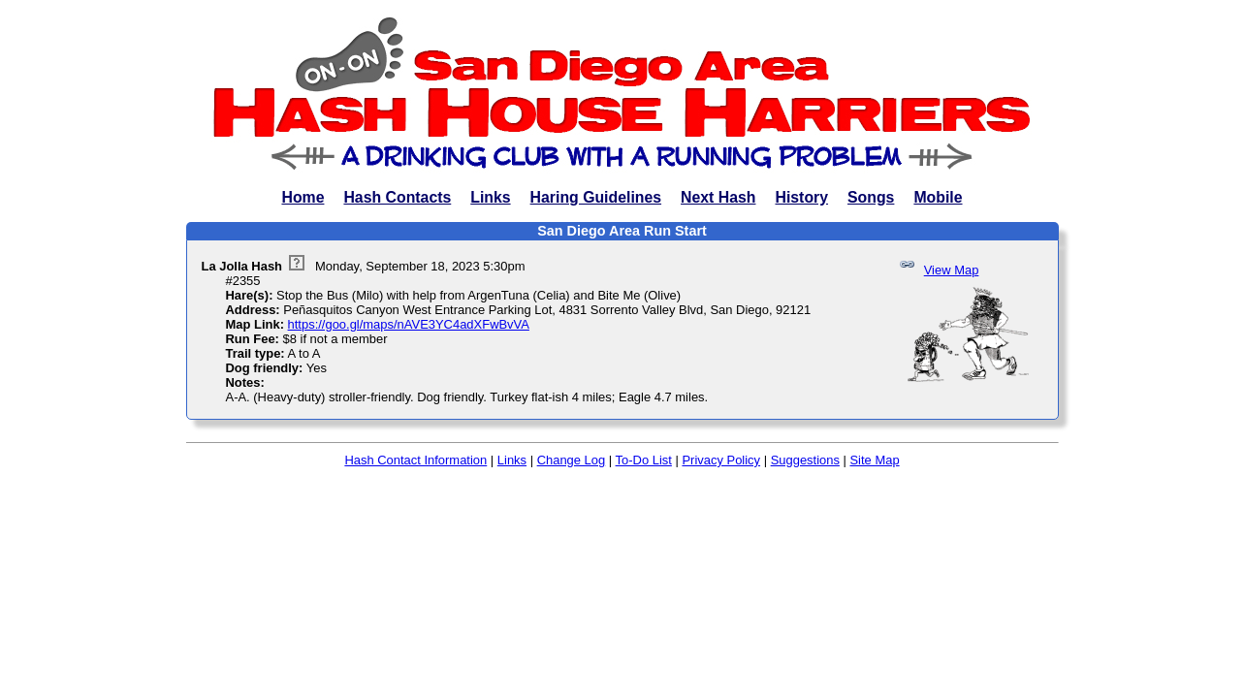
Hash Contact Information (415, 460)
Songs (870, 197)
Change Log (571, 460)
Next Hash (718, 197)
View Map (951, 270)
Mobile (937, 197)
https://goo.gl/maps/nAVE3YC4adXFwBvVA (408, 324)
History (801, 197)
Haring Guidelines (595, 197)
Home (302, 197)
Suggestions (805, 460)
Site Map (874, 460)
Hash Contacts (397, 197)
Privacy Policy (721, 460)
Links (490, 197)
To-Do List (644, 460)
